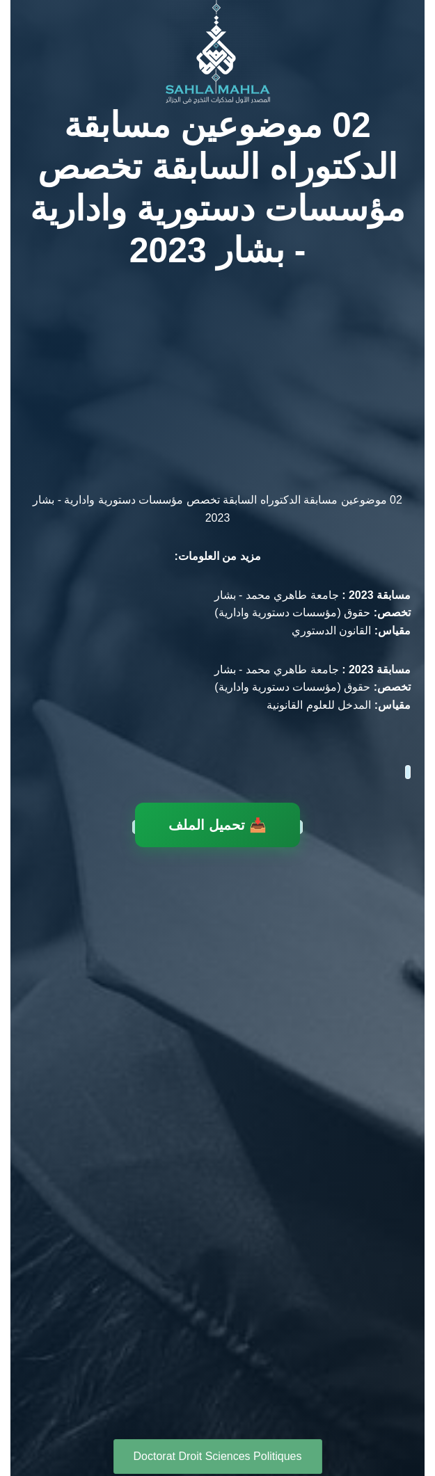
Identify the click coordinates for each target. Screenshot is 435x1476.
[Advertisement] (217, 374)
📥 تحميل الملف (217, 823)
